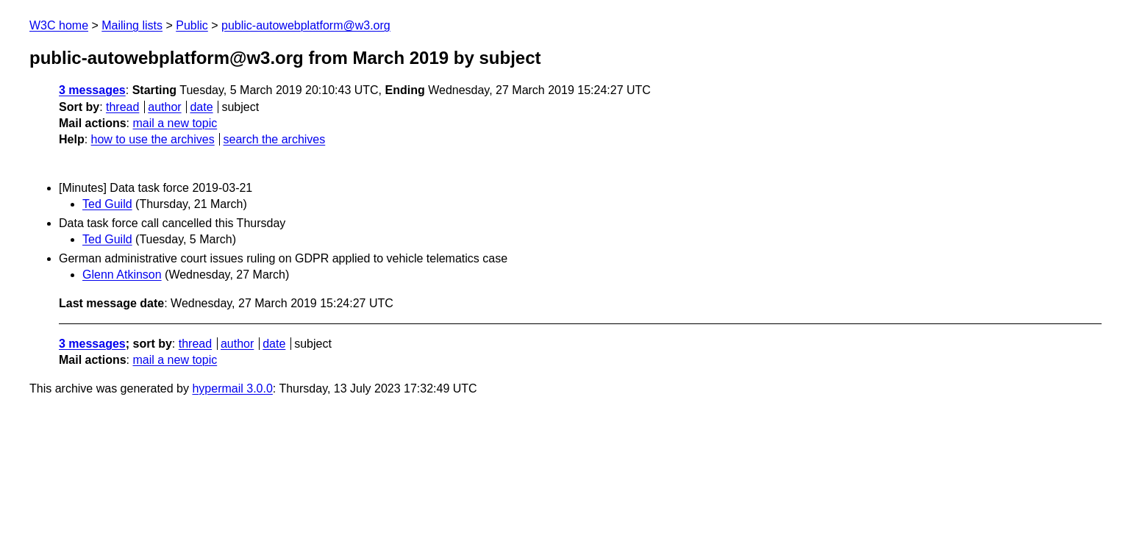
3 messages (92, 90)
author (164, 107)
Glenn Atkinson (122, 274)
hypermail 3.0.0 (232, 388)
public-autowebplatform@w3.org (305, 25)
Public (192, 25)
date (201, 107)
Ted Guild (107, 204)
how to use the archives (153, 139)
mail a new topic (174, 123)
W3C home (58, 25)
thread (122, 107)
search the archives (275, 139)
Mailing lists (132, 25)
